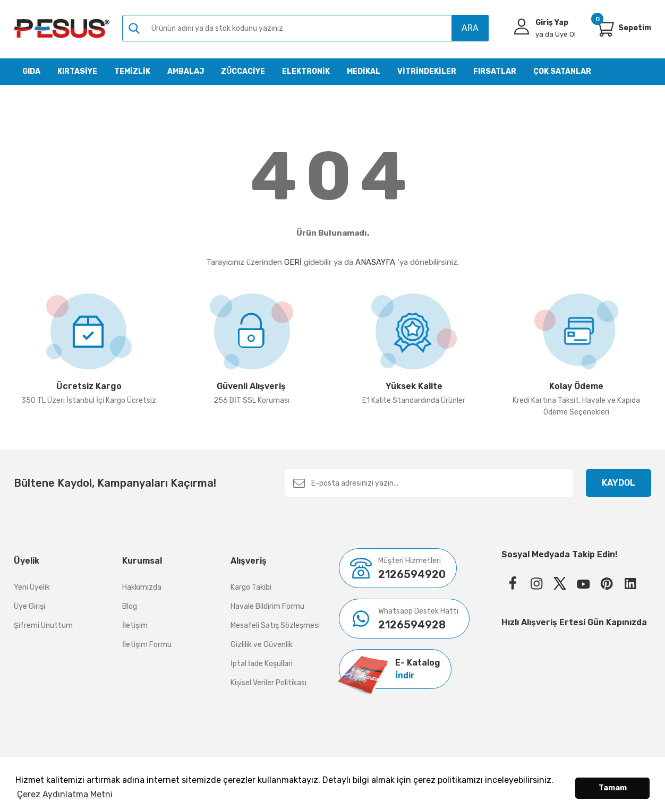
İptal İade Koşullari (262, 663)
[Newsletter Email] (429, 483)
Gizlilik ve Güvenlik (262, 644)
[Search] (305, 28)
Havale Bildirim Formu (267, 606)
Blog (129, 606)
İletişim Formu (147, 644)
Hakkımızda (141, 587)
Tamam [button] (613, 787)
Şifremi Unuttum (43, 625)
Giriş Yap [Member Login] (551, 22)
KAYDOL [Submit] (618, 483)
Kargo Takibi (251, 587)
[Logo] (61, 28)
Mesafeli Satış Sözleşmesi (275, 625)
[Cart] (604, 28)
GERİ (293, 262)
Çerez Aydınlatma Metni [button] (65, 794)
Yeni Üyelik (32, 587)
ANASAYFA (375, 262)
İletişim (135, 625)
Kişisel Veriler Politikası (268, 682)
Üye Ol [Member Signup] (555, 34)
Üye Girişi (29, 606)
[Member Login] (521, 26)
